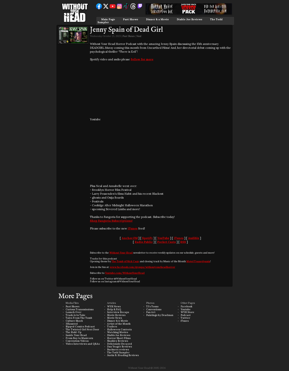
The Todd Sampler (118, 352)
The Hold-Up (73, 332)
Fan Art (150, 312)
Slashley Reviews (117, 340)
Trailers (112, 326)
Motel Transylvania (198, 261)
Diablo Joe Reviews (189, 19)
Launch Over (73, 312)
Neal (138, 36)
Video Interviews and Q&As (83, 343)
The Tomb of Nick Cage (125, 261)
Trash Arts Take (75, 315)
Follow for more (142, 59)
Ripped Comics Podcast (80, 326)
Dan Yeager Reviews (119, 346)
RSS (183, 242)
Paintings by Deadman (159, 315)
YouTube (163, 238)
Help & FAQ (114, 309)
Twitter (185, 317)
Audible (193, 238)
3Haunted (72, 323)
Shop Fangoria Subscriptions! (111, 220)
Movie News (114, 317)
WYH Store (187, 312)
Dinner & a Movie (157, 19)
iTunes (132, 228)
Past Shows (130, 19)
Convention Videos (77, 340)
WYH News (114, 306)
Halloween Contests (119, 329)
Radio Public (144, 242)
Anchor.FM (130, 238)
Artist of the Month (118, 323)
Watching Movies (117, 332)
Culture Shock (74, 320)
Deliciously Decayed (119, 343)
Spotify (147, 238)
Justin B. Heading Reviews (123, 355)
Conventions (153, 309)
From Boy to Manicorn (79, 338)
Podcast (186, 315)
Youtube (186, 309)
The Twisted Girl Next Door (82, 329)
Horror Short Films (119, 338)
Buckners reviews (118, 349)
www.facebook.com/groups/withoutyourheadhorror (142, 267)
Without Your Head (121, 252)
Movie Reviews (116, 315)
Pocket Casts (166, 242)
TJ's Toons (152, 306)
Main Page (108, 19)
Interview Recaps (118, 312)
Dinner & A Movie (117, 320)
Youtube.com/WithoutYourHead (125, 273)
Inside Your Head (76, 335)
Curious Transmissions (80, 309)
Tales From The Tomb (79, 317)
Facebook (186, 306)
